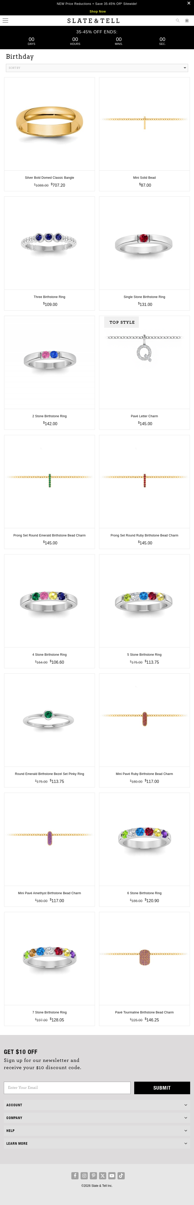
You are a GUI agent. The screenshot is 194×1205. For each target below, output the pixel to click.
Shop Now (98, 11)
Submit (162, 1088)
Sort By (97, 68)
